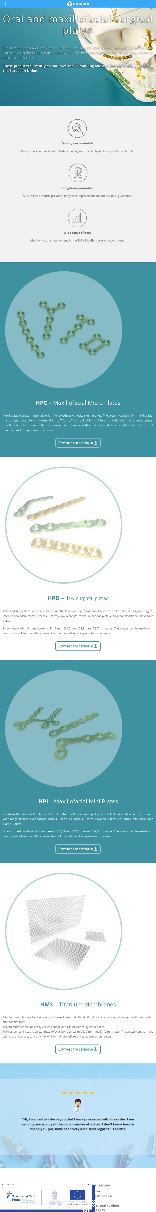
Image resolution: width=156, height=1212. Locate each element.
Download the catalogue (75, 442)
